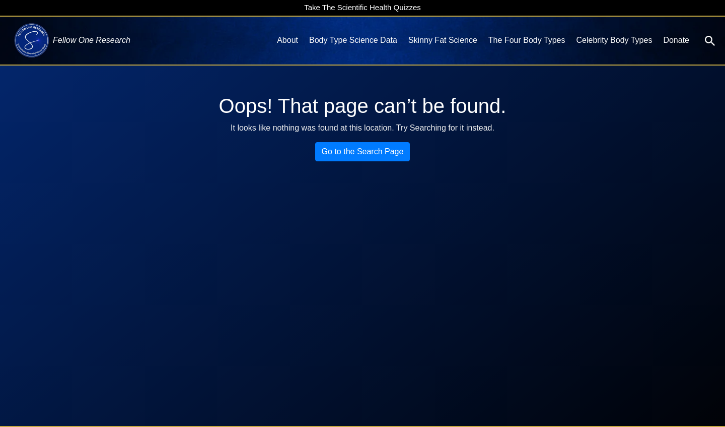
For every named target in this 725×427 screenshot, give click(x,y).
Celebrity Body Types (614, 40)
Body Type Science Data (353, 40)
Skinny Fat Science (442, 40)
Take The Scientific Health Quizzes (362, 7)
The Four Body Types (526, 40)
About (287, 40)
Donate (676, 40)
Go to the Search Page (363, 151)
